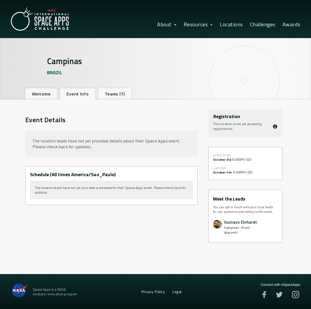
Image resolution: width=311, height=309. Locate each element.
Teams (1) (115, 94)
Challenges (262, 24)
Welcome (41, 94)
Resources (196, 24)
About (164, 24)
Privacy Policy (153, 292)
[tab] (41, 94)
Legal (176, 292)
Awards (291, 24)
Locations (231, 24)
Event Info (78, 94)
